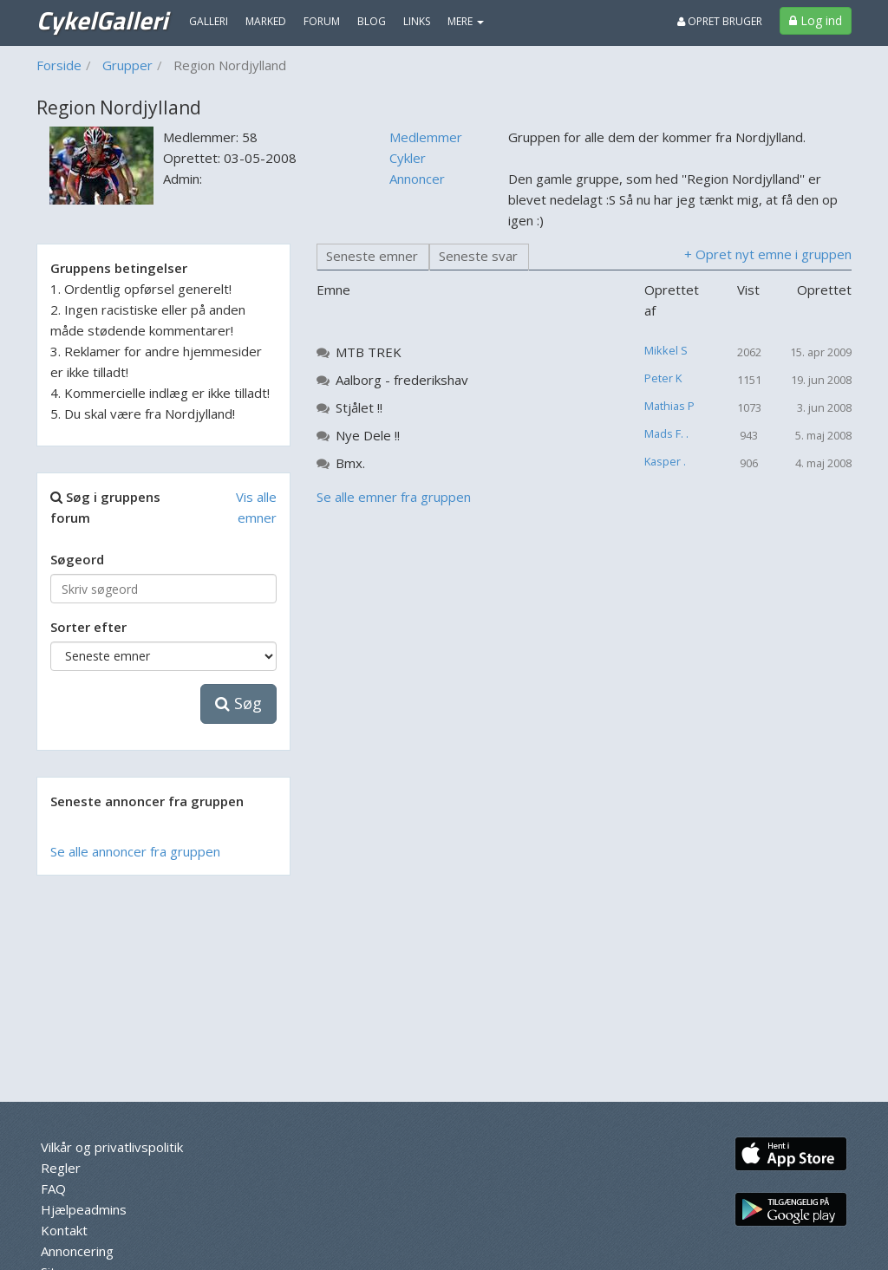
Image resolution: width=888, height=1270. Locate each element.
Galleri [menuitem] (208, 21)
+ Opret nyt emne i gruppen (768, 254)
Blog (371, 21)
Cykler (407, 157)
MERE (465, 21)
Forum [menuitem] (322, 21)
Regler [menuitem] (61, 1167)
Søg (238, 703)
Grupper (127, 65)
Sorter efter (88, 626)
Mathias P (669, 406)
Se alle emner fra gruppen (394, 496)
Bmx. (350, 463)
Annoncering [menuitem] (77, 1251)
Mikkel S (666, 350)
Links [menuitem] (416, 21)
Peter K (663, 378)
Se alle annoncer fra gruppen (135, 851)
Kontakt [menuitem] (64, 1230)
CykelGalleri (101, 20)
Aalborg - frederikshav (402, 379)
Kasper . (665, 461)
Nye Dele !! (368, 435)
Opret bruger (719, 21)
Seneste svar (478, 255)
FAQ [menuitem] (53, 1188)
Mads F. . (666, 433)
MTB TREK (369, 352)
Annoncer (417, 178)
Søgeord (77, 559)
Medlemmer (425, 137)
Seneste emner (372, 255)
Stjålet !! (359, 407)
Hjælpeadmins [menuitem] (84, 1209)
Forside (59, 65)
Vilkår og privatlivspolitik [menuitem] (112, 1147)
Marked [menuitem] (265, 21)
